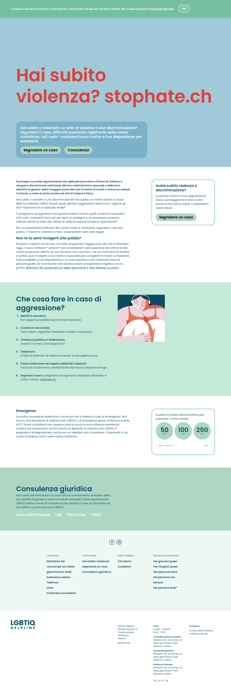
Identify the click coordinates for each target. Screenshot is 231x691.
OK (184, 8)
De (154, 680)
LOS (58, 514)
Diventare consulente (61, 593)
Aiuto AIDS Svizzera (33, 514)
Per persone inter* (165, 588)
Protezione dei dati (198, 633)
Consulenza (78, 150)
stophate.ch (48, 379)
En (159, 680)
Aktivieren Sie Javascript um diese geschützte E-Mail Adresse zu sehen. (72, 268)
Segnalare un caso (40, 150)
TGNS (96, 514)
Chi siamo (125, 561)
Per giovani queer (165, 561)
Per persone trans (165, 572)
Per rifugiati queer (165, 566)
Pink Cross (76, 514)
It (167, 680)
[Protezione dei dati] (161, 9)
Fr (163, 680)
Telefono (52, 582)
